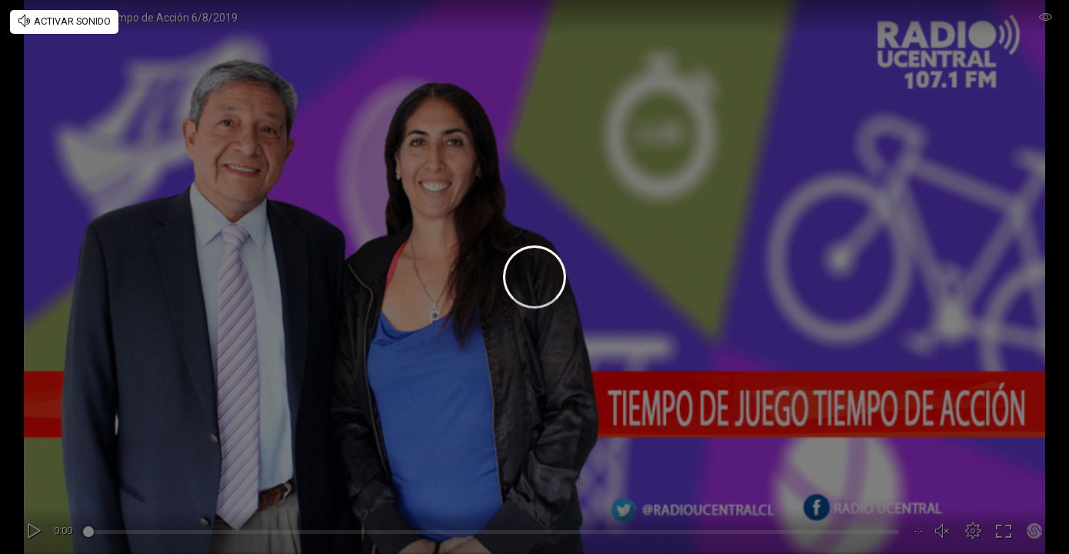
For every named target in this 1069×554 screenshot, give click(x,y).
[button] (972, 531)
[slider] (493, 534)
